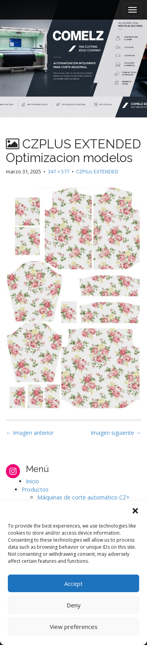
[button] (135, 511)
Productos (35, 489)
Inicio (32, 481)
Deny (74, 605)
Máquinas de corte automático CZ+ (83, 497)
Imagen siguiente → (116, 432)
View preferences (74, 627)
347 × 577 (58, 171)
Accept (73, 583)
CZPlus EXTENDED (97, 171)
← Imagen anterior (30, 432)
